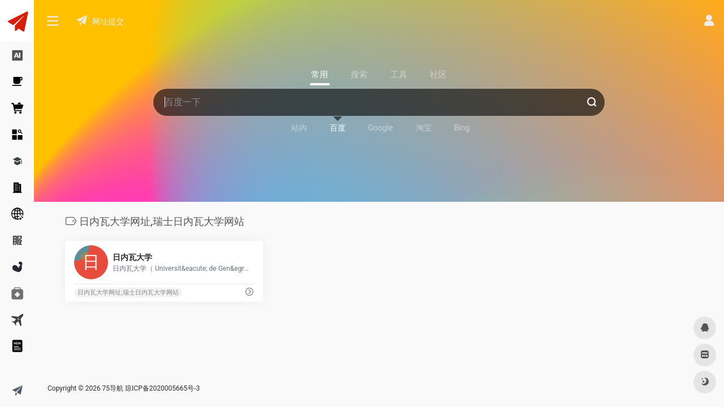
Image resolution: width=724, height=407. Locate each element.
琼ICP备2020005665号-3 (162, 388)
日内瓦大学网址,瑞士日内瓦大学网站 (127, 292)
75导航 (113, 388)
